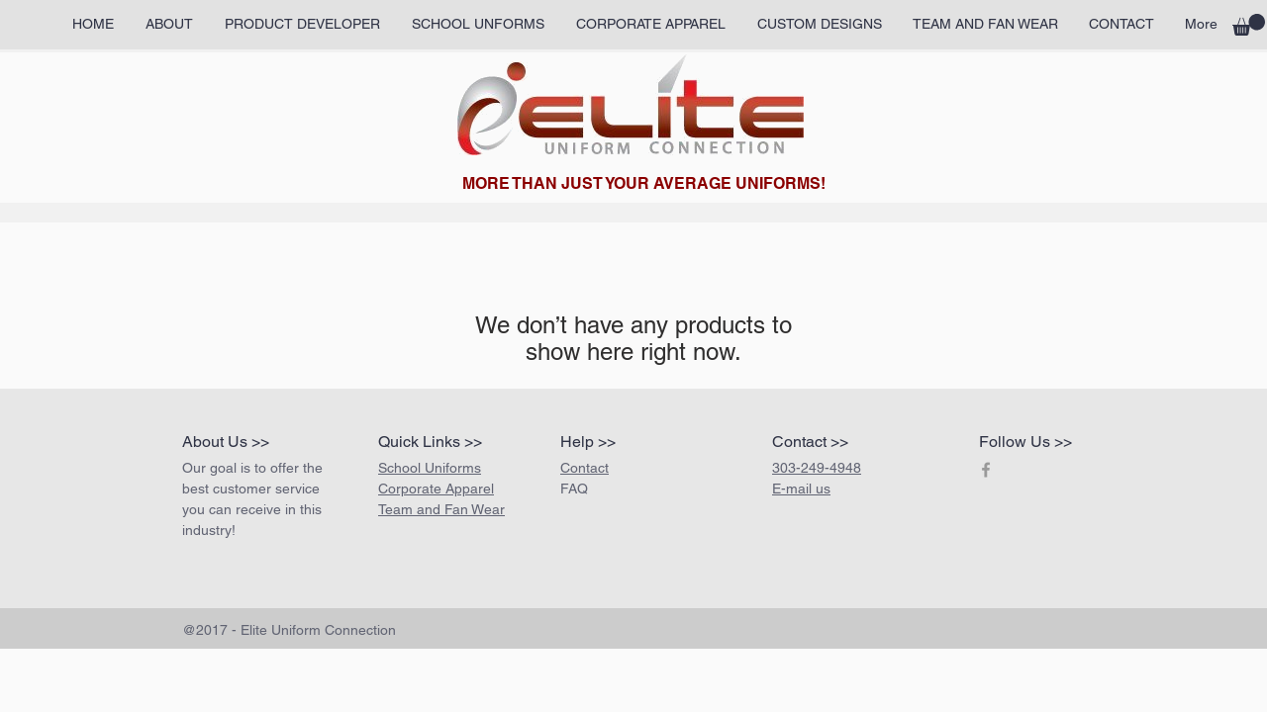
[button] (1248, 25)
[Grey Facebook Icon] (986, 470)
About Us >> (225, 441)
